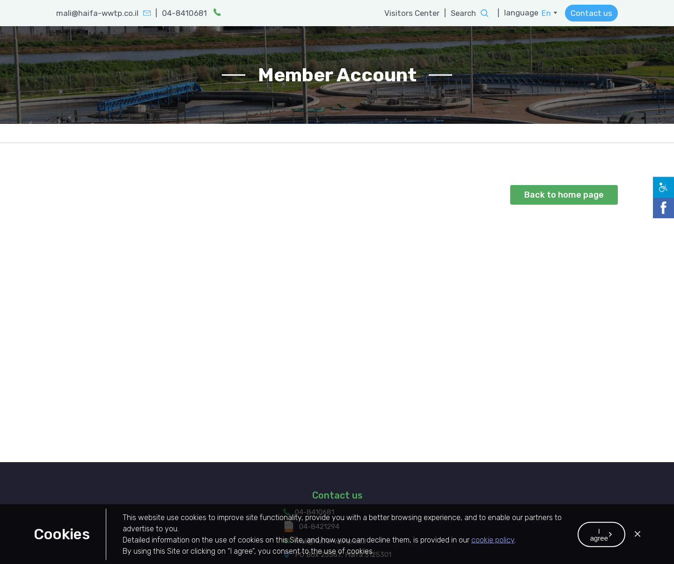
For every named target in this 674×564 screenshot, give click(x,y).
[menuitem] (549, 13)
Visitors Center (412, 13)
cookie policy (492, 549)
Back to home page (564, 195)
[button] (601, 544)
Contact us (591, 13)
